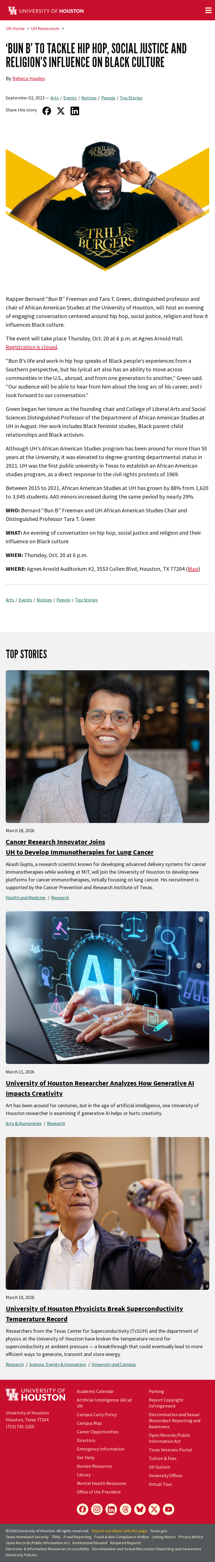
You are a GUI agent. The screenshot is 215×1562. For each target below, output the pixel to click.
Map (193, 568)
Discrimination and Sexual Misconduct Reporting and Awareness (174, 1420)
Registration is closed (31, 346)
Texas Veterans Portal (170, 1450)
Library (84, 1474)
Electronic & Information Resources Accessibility (47, 1548)
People (108, 98)
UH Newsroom (45, 28)
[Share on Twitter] (61, 110)
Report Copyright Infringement (166, 1403)
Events (70, 98)
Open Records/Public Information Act (169, 1438)
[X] (154, 1509)
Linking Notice (164, 1536)
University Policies (21, 1554)
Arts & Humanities (24, 1123)
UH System (159, 1467)
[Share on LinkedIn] (75, 110)
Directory (86, 1440)
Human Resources (94, 1466)
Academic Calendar (95, 1391)
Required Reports (125, 1542)
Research (60, 897)
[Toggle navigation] (208, 10)
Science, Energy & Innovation (57, 1364)
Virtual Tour (160, 1484)
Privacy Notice (191, 1536)
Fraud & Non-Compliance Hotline (121, 1536)
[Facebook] (82, 1509)
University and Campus (113, 1364)
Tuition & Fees (163, 1458)
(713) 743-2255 (20, 1426)
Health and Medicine (26, 897)
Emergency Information (100, 1449)
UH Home (15, 28)
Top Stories (131, 98)
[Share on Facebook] (47, 110)
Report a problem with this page (119, 1530)
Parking (156, 1391)
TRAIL (56, 1536)
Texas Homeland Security (27, 1536)
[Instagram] (97, 1509)
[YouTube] (168, 1509)
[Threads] (125, 1509)
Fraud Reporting (77, 1536)
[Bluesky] (140, 1509)
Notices (89, 98)
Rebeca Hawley (28, 78)
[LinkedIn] (111, 1509)
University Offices (166, 1475)
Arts (54, 98)
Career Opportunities (98, 1431)
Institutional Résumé (90, 1542)
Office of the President (99, 1492)
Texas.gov (158, 1530)
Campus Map (89, 1423)
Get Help (85, 1457)
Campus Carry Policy (97, 1414)
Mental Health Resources (101, 1483)
